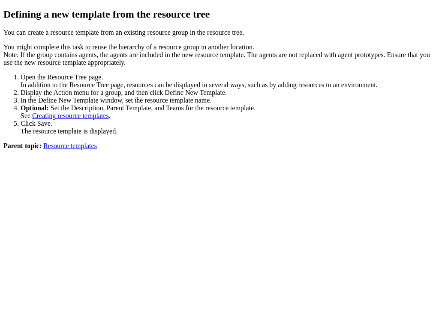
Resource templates (70, 145)
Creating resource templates (70, 115)
